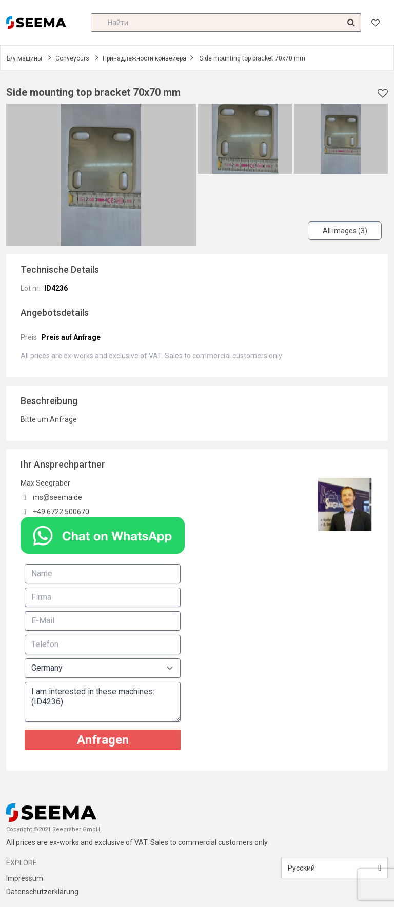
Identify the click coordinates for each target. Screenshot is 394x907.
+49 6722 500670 (61, 512)
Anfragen (103, 740)
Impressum (24, 878)
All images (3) (345, 231)
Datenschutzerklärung (42, 892)
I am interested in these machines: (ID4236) (103, 702)
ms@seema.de (57, 497)
